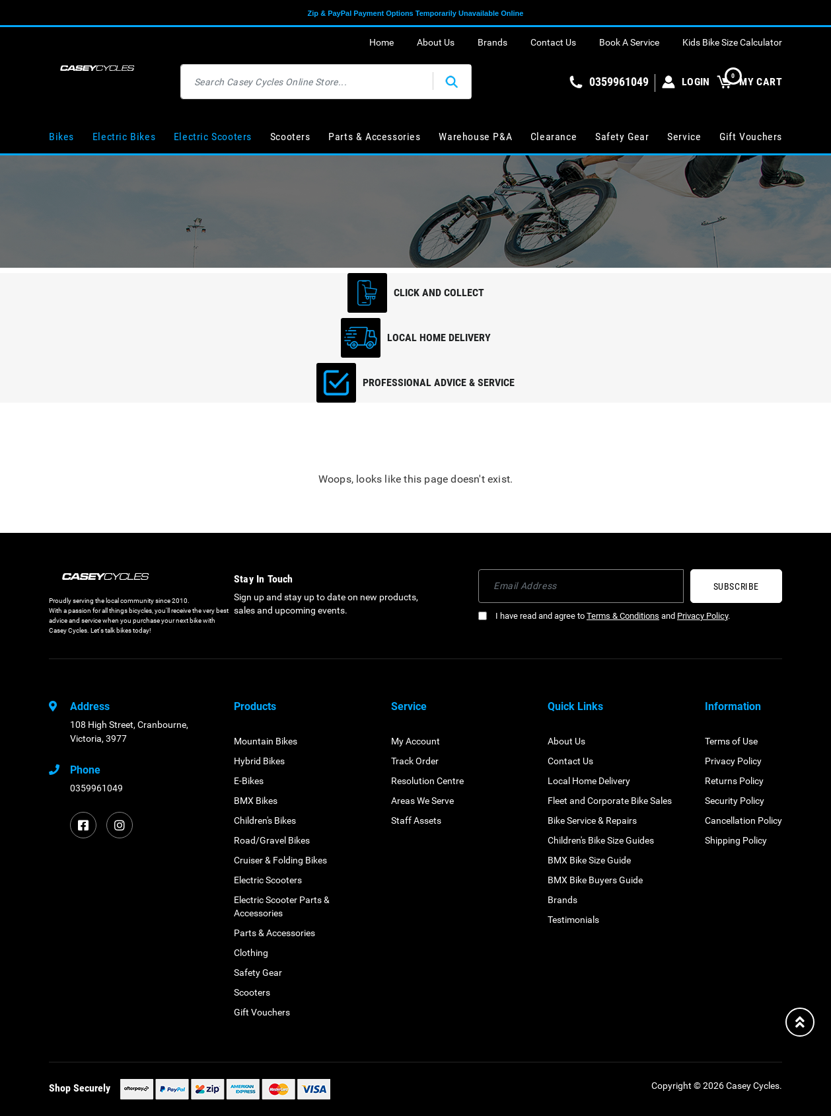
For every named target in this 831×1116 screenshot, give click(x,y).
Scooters (290, 136)
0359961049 (96, 788)
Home (381, 42)
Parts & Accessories (374, 136)
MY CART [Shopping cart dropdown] (749, 81)
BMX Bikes (255, 800)
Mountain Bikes (265, 741)
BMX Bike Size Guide (589, 860)
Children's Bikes (265, 820)
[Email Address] (581, 586)
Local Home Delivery (589, 781)
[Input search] (307, 82)
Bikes (61, 136)
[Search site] (452, 82)
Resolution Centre (427, 781)
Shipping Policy (736, 840)
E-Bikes (249, 781)
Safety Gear (622, 136)
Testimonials (573, 919)
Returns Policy (734, 781)
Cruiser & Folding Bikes (280, 860)
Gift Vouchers (750, 136)
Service (684, 136)
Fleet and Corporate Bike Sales (610, 800)
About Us (435, 42)
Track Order (415, 761)
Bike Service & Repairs (592, 820)
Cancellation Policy (743, 820)
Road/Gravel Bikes (272, 840)
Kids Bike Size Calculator (732, 42)
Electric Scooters (213, 136)
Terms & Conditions (623, 616)
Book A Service (629, 42)
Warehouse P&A (475, 136)
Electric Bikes (123, 136)
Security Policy (734, 800)
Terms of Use (731, 741)
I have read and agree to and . (604, 616)
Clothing (251, 952)
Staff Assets (416, 820)
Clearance (553, 136)
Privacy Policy (702, 616)
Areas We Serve (422, 800)
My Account (415, 741)
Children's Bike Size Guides (601, 840)
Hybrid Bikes (259, 761)
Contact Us (553, 42)
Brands (492, 42)
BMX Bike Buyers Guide (595, 880)
